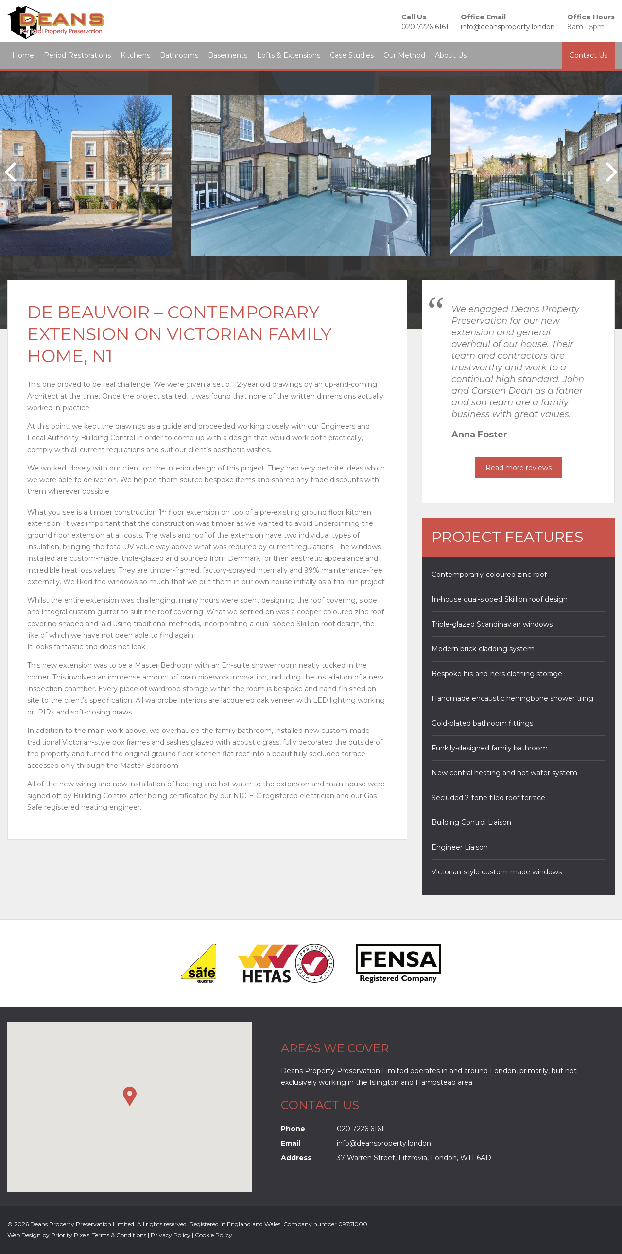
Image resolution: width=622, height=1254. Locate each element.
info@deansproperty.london (508, 26)
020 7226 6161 (425, 26)
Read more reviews (518, 467)
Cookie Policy (213, 1234)
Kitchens (135, 55)
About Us (450, 55)
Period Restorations (77, 55)
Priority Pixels (70, 1234)
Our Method (404, 55)
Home (23, 55)
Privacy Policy (170, 1234)
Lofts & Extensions (288, 55)
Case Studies (352, 55)
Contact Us (588, 55)
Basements (227, 55)
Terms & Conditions (119, 1234)
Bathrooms (179, 55)
